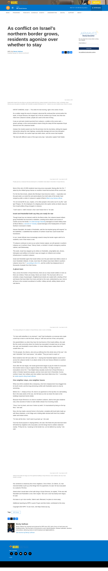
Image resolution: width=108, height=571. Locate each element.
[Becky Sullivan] (11, 531)
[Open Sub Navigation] (10, 16)
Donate (98, 4)
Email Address (83, 46)
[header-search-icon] (90, 4)
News (8, 16)
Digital (62, 16)
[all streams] (96, 11)
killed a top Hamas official (54, 201)
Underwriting (52, 16)
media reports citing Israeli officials (25, 380)
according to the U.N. (33, 266)
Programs (16, 16)
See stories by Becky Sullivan (25, 536)
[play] (8, 11)
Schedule (34, 16)
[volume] (12, 11)
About (79, 16)
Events (41, 16)
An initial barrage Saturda (37, 225)
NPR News (16, 515)
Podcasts (26, 16)
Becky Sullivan (18, 55)
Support (71, 16)
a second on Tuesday (30, 227)
